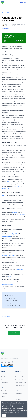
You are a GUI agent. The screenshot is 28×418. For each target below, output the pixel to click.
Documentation (19, 393)
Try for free (23, 2)
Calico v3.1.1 (17, 186)
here (8, 181)
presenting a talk (12, 234)
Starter (23, 214)
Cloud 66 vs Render (20, 377)
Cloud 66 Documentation (11, 300)
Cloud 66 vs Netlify (20, 382)
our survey (15, 212)
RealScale (18, 399)
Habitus (4, 195)
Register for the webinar (8, 255)
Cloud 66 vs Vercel (20, 385)
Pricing (3, 396)
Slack (16, 396)
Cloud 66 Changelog (10, 298)
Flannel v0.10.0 (6, 188)
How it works (4, 393)
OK (3, 415)
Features (3, 390)
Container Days (6, 236)
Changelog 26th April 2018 (12, 303)
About (2, 374)
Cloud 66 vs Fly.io (20, 380)
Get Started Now (14, 333)
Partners (3, 380)
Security (3, 377)
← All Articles (6, 12)
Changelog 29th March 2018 (12, 305)
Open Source (4, 382)
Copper (7, 216)
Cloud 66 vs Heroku (20, 374)
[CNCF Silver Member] (7, 365)
